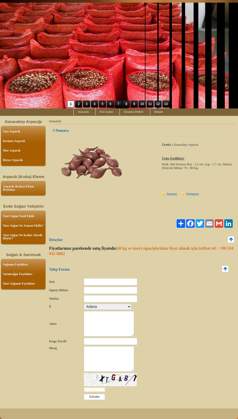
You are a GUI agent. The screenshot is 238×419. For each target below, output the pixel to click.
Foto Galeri (106, 111)
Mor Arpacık (12, 150)
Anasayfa (83, 111)
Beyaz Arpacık (13, 160)
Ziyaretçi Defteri (133, 111)
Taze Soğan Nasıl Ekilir (19, 216)
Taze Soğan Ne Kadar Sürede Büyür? (23, 236)
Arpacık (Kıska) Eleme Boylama (18, 188)
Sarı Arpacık (11, 131)
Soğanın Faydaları (15, 264)
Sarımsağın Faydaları (17, 274)
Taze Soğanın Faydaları (19, 283)
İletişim (158, 111)
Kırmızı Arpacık (14, 141)
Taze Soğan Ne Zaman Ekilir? (23, 225)
